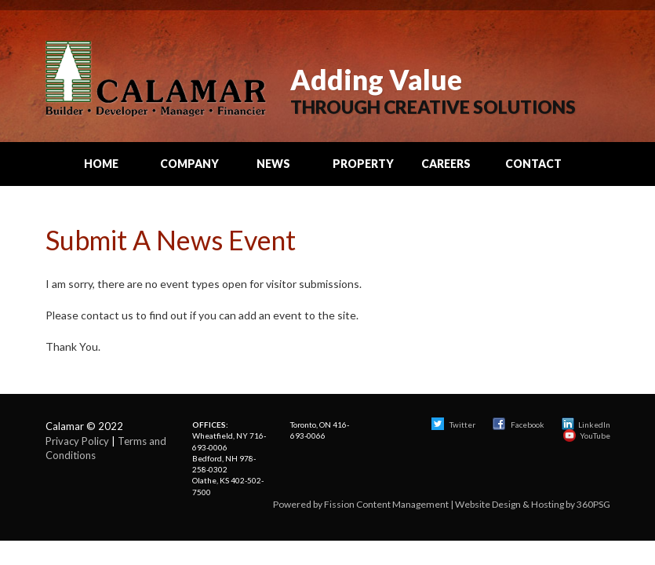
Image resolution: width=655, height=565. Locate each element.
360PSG (593, 504)
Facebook (519, 424)
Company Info (189, 171)
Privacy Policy (77, 441)
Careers (446, 163)
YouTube (586, 435)
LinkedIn (586, 424)
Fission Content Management (386, 504)
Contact (533, 163)
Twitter (453, 424)
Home (101, 163)
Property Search (363, 171)
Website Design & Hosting (509, 504)
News (273, 163)
